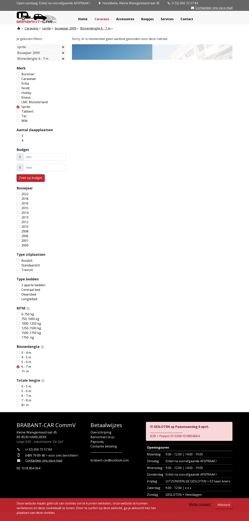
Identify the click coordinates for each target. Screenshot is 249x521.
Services (167, 19)
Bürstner (28, 74)
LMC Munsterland (34, 102)
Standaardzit (30, 265)
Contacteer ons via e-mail (214, 8)
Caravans (102, 19)
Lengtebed (29, 299)
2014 (24, 213)
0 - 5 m (26, 386)
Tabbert (27, 111)
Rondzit (26, 260)
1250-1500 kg (31, 328)
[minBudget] (44, 157)
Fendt (25, 88)
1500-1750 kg (31, 333)
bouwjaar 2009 (65, 28)
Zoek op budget (30, 178)
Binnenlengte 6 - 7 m (95, 28)
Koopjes (147, 19)
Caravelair (28, 79)
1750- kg (27, 337)
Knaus (26, 97)
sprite (46, 28)
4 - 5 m (26, 357)
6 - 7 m (26, 366)
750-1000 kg (30, 319)
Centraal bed (30, 290)
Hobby (26, 93)
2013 (24, 217)
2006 (24, 236)
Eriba (25, 83)
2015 (24, 208)
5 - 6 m (26, 362)
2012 (24, 222)
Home (83, 19)
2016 (24, 203)
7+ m (25, 371)
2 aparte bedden (33, 285)
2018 (24, 199)
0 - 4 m (26, 352)
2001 (24, 240)
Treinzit (27, 270)
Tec (24, 116)
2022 (24, 194)
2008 (24, 231)
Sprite (25, 107)
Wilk (24, 121)
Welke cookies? (200, 504)
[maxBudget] (44, 167)
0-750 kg (27, 314)
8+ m (25, 405)
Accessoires (125, 19)
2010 (24, 227)
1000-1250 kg (31, 323)
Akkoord (223, 505)
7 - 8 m (26, 400)
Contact (187, 19)
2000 (24, 245)
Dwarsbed (28, 294)
